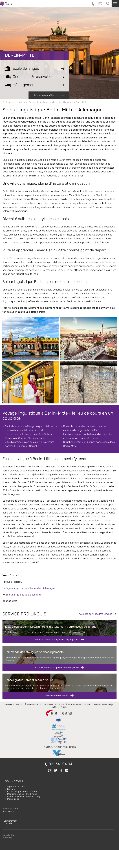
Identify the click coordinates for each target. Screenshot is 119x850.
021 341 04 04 (60, 764)
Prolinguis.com (9, 102)
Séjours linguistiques (39, 102)
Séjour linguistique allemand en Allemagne (30, 588)
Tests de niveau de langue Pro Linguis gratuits (57, 639)
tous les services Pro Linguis (95, 614)
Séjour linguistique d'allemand (23, 594)
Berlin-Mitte (19, 55)
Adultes (23, 102)
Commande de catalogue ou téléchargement (57, 667)
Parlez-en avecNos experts (10, 809)
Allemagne (68, 102)
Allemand (56, 102)
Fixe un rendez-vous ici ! (57, 695)
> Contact (13, 575)
